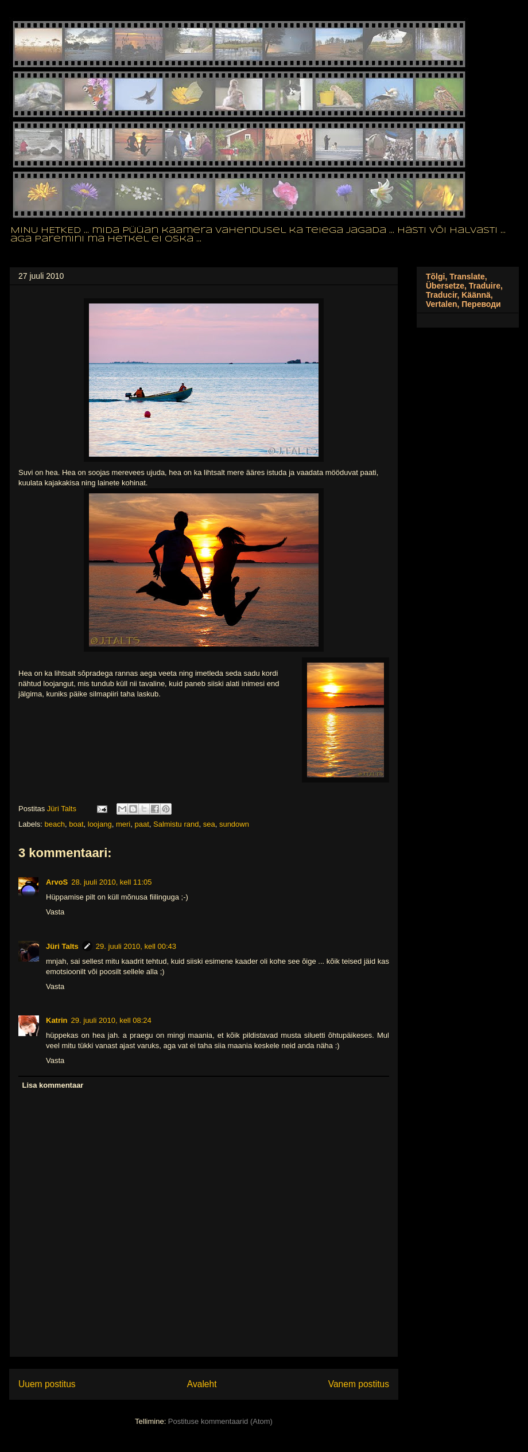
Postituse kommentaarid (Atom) (220, 1421)
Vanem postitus (358, 1384)
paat (141, 824)
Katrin (57, 1020)
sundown (234, 824)
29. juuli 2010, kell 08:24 (111, 1020)
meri (123, 824)
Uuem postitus (47, 1384)
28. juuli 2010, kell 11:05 (111, 882)
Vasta (55, 912)
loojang (100, 824)
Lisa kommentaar (53, 1085)
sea (209, 824)
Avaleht (202, 1384)
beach (55, 824)
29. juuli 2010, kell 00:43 (136, 946)
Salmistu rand (176, 824)
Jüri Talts (62, 946)
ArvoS (57, 882)
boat (76, 824)
